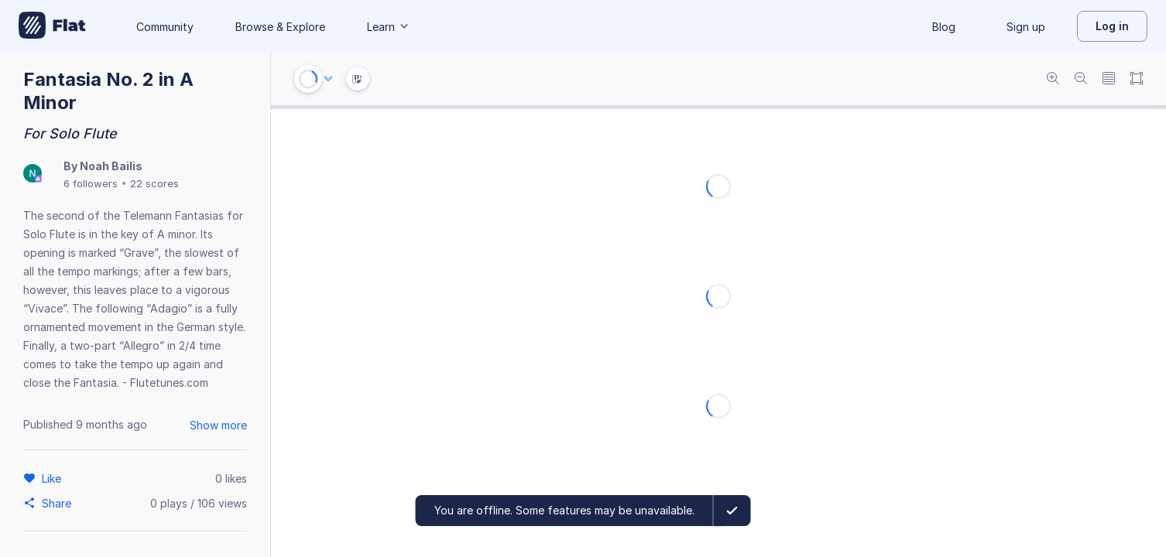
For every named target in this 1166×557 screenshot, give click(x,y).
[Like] (53, 478)
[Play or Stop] (308, 79)
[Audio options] (328, 79)
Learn (388, 26)
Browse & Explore (280, 26)
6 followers (90, 183)
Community (165, 26)
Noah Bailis (111, 166)
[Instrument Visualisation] (357, 79)
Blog (943, 26)
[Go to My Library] (52, 26)
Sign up (1026, 26)
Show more (218, 425)
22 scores (154, 183)
